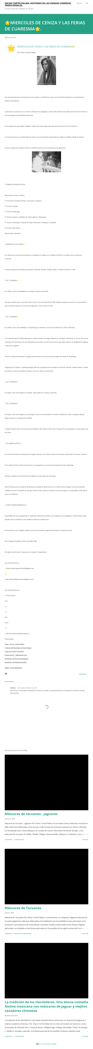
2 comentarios (19, 1036)
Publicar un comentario (22, 933)
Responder (14, 693)
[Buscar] (79, 3)
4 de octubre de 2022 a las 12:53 (27, 688)
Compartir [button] (82, 674)
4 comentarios (19, 839)
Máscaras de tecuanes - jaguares (31, 814)
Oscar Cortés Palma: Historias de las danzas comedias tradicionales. (38, 4)
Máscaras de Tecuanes (23, 908)
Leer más (85, 839)
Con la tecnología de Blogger (46, 1044)
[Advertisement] (46, 734)
